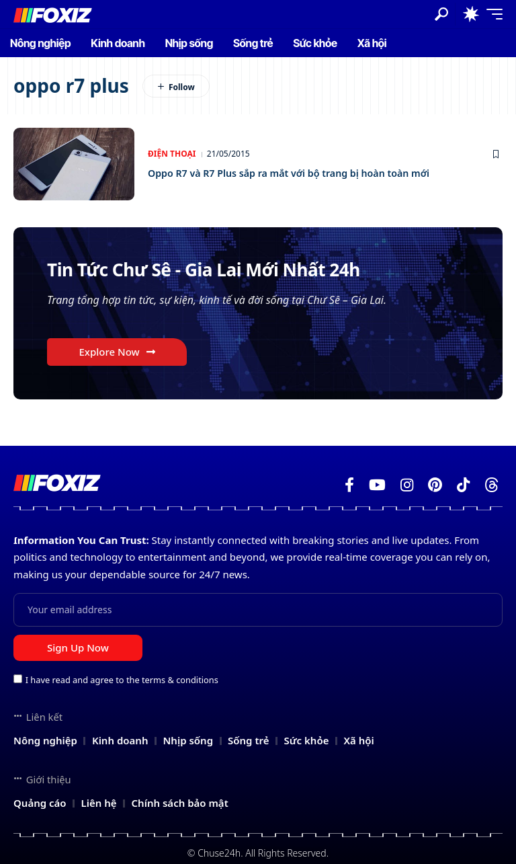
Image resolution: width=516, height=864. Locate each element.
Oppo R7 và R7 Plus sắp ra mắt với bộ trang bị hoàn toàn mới (316, 172)
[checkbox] (17, 678)
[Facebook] (349, 485)
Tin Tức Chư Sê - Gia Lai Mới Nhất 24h (227, 270)
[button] (441, 14)
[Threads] (492, 485)
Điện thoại (172, 153)
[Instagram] (407, 485)
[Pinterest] (435, 485)
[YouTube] (377, 485)
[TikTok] (463, 485)
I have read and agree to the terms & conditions (122, 680)
